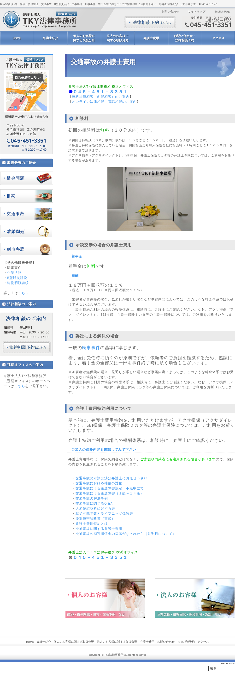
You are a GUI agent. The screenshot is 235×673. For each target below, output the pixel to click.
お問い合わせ (170, 11)
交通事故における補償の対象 (99, 483)
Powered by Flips (228, 663)
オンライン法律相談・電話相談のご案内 (104, 101)
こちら (23, 293)
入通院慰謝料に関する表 (95, 508)
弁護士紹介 (50, 38)
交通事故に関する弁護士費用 (99, 528)
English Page (222, 11)
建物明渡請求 (18, 283)
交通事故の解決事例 (92, 498)
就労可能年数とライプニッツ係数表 (104, 513)
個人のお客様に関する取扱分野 (84, 38)
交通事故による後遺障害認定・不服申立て (110, 488)
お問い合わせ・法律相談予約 (185, 38)
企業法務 (14, 273)
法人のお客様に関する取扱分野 (118, 38)
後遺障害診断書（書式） (95, 518)
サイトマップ (196, 11)
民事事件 (91, 347)
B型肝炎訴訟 (17, 278)
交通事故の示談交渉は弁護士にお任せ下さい (111, 478)
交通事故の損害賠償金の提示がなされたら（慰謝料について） (126, 533)
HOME (17, 38)
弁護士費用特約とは (92, 523)
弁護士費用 (151, 38)
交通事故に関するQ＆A (94, 503)
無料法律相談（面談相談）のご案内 (100, 96)
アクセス (218, 38)
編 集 (213, 668)
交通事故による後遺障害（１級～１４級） (110, 493)
